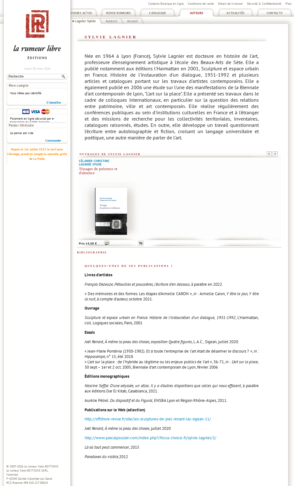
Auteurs (196, 13)
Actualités (235, 13)
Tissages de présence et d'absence (98, 171)
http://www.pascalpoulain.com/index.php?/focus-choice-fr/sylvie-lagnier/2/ (150, 437)
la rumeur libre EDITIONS (41, 466)
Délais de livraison (230, 4)
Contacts (275, 13)
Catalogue (157, 13)
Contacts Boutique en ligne (166, 4)
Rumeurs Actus (79, 13)
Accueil (132, 21)
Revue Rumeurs (118, 13)
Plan (288, 4)
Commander (53, 99)
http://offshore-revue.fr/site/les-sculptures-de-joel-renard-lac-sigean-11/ (148, 419)
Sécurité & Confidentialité (264, 4)
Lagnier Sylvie (85, 21)
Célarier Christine (94, 161)
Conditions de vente (201, 4)
